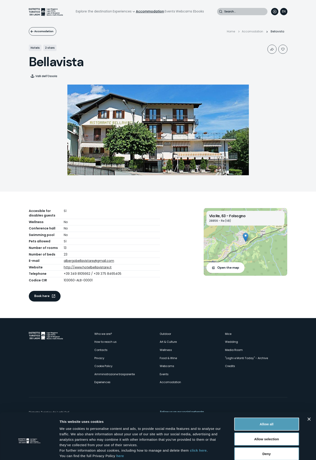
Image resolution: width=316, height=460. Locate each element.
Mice (228, 334)
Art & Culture (168, 342)
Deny (266, 430)
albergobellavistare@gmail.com (89, 260)
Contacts (101, 350)
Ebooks (198, 11)
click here (198, 427)
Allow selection (266, 415)
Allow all (267, 400)
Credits (230, 366)
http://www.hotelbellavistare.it (88, 267)
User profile (274, 11)
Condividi (272, 49)
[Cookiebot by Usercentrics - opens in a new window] (29, 451)
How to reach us (105, 342)
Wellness (166, 350)
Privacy (99, 358)
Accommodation (150, 11)
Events (170, 11)
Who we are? (103, 334)
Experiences (122, 11)
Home (231, 31)
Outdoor (165, 334)
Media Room (234, 350)
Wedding (231, 342)
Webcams (184, 11)
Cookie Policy (103, 366)
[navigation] (283, 11)
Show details (238, 451)
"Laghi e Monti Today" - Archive (246, 358)
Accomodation (46, 31)
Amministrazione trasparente (114, 374)
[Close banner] (309, 395)
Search (220, 11)
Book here (41, 296)
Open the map (228, 267)
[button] (245, 237)
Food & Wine (168, 358)
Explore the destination (94, 11)
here (120, 432)
